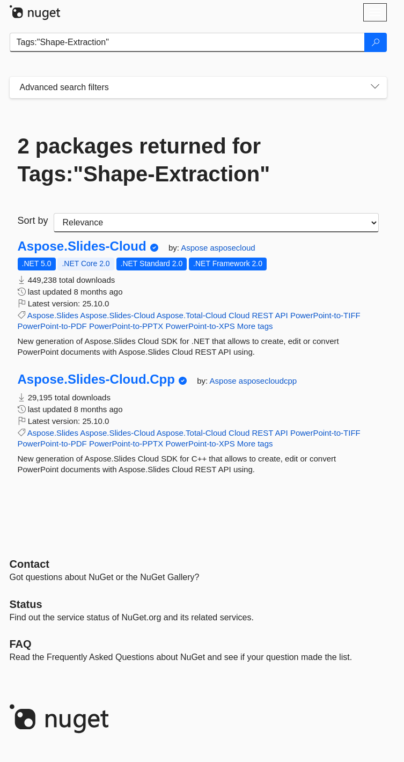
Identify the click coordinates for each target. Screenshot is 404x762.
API (281, 315)
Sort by (33, 220)
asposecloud (232, 247)
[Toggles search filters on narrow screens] (375, 87)
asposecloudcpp (268, 380)
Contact (29, 564)
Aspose (195, 247)
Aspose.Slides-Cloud (82, 246)
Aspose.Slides (52, 315)
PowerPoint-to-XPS (199, 326)
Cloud (239, 315)
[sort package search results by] (216, 222)
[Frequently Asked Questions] (21, 644)
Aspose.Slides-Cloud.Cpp (96, 379)
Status (26, 604)
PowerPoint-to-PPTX (126, 326)
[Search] (375, 42)
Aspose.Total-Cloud (191, 315)
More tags (255, 326)
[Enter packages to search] (187, 42)
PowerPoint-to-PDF (52, 326)
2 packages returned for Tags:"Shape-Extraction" (144, 160)
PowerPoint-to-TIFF (325, 315)
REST (262, 315)
